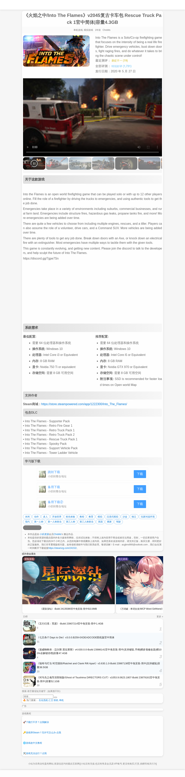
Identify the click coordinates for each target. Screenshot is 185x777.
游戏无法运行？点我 (35, 753)
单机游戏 (78, 30)
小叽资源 (44, 534)
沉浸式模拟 (112, 516)
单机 (61, 700)
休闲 (27, 516)
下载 (140, 474)
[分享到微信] (34, 527)
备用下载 (54, 487)
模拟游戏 (88, 30)
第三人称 (70, 521)
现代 (27, 521)
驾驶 (118, 521)
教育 (91, 516)
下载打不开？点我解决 (36, 722)
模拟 (100, 516)
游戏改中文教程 (32, 743)
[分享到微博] (25, 527)
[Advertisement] (92, 293)
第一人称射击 (55, 521)
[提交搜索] (55, 697)
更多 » (160, 616)
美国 (100, 521)
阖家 (109, 521)
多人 (45, 516)
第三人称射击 (86, 521)
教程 (82, 516)
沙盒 (125, 516)
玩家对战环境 (148, 516)
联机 (56, 700)
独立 (134, 516)
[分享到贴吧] (39, 527)
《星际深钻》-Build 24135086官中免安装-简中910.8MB (68, 609)
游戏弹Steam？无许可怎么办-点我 (42, 732)
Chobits (57, 534)
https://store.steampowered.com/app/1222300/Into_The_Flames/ (84, 404)
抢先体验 (70, 516)
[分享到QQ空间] (30, 527)
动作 (36, 516)
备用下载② (55, 502)
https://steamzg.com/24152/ (62, 548)
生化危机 (43, 700)
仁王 (51, 700)
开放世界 (56, 516)
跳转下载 (54, 472)
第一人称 (38, 521)
